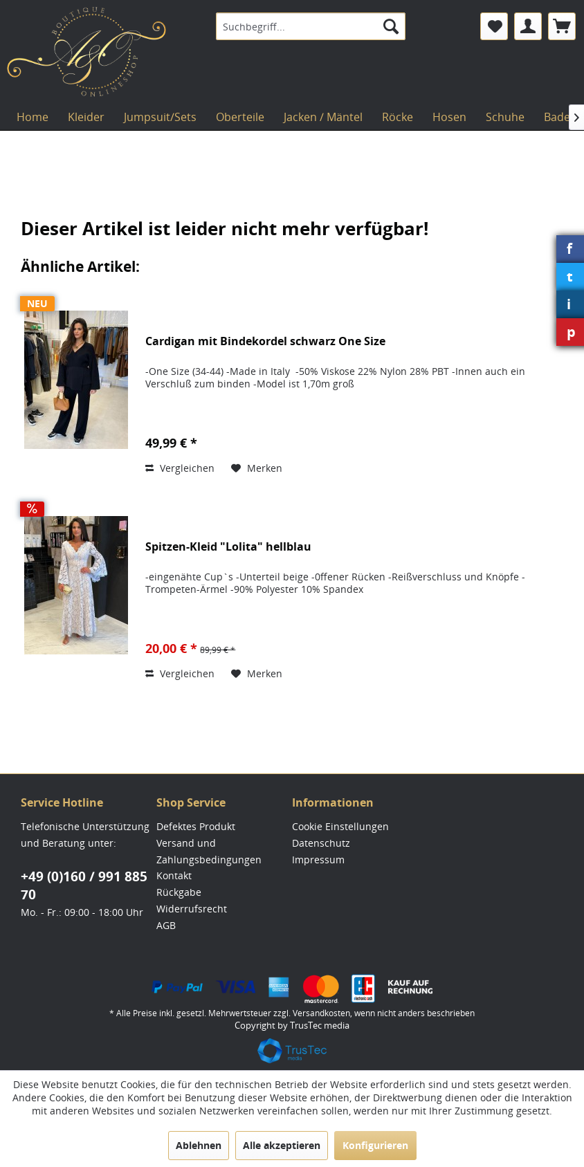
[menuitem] (310, 26)
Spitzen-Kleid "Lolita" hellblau (228, 547)
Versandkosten (321, 1013)
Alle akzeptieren (281, 1145)
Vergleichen (180, 468)
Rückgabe (178, 892)
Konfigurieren (375, 1145)
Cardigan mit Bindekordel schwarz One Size (265, 341)
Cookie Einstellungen (340, 826)
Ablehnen (198, 1145)
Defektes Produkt (195, 826)
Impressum (318, 859)
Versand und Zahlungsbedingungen (209, 851)
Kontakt (174, 875)
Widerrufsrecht (191, 908)
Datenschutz (321, 842)
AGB (166, 925)
